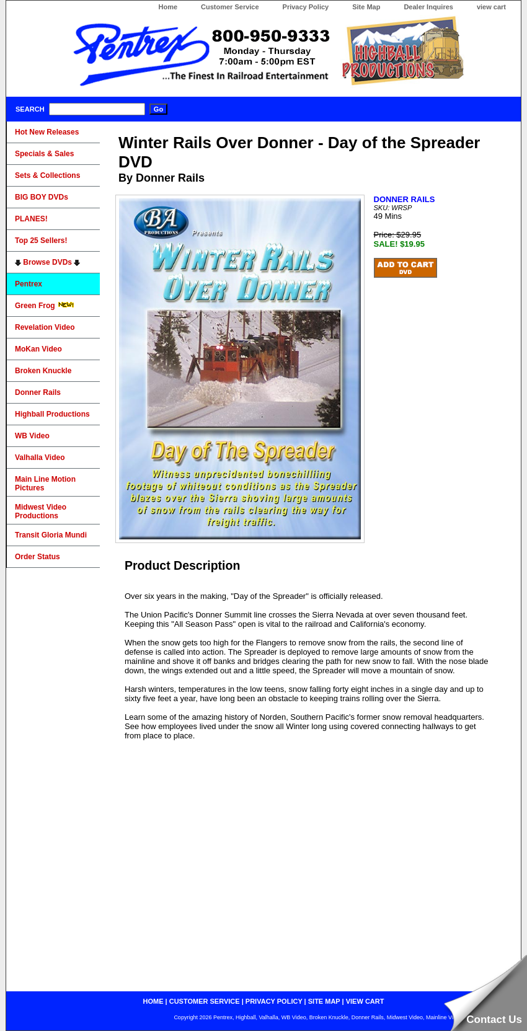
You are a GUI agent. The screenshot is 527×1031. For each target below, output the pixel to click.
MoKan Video (38, 349)
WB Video (32, 435)
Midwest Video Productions (40, 511)
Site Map (366, 7)
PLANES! (31, 219)
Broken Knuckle (43, 370)
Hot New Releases (47, 132)
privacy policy (274, 1001)
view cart (491, 7)
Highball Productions (52, 414)
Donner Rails (38, 392)
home (153, 1001)
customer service (204, 1001)
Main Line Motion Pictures (45, 483)
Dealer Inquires (428, 7)
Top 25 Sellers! (41, 240)
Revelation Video (44, 327)
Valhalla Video (39, 457)
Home (167, 7)
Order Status (37, 556)
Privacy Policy (306, 7)
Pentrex (28, 284)
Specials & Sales (44, 153)
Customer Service (230, 7)
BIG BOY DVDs (41, 197)
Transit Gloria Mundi (51, 535)
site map (324, 1001)
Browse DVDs (47, 262)
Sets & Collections (47, 175)
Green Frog (44, 305)
